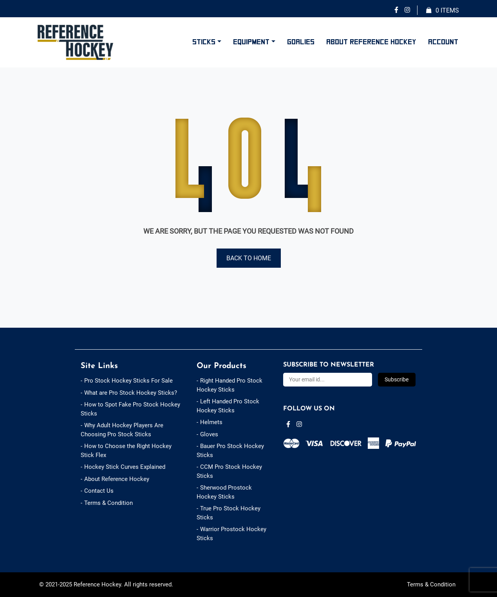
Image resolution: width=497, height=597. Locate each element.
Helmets (211, 422)
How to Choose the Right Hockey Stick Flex (126, 451)
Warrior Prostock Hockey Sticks (231, 534)
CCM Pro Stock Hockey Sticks (229, 471)
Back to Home (248, 258)
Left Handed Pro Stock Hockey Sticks (228, 406)
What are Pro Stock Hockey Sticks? (130, 392)
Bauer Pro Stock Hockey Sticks (230, 451)
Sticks (203, 42)
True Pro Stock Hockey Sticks (228, 513)
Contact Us (99, 490)
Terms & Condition (108, 502)
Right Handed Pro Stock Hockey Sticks (229, 385)
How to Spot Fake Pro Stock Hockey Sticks (130, 409)
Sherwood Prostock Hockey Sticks (224, 492)
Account (443, 42)
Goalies (300, 42)
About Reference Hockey (371, 42)
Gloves (209, 434)
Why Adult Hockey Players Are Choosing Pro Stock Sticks (122, 430)
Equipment (251, 42)
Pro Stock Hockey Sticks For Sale (128, 380)
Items (442, 10)
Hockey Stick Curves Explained (124, 466)
